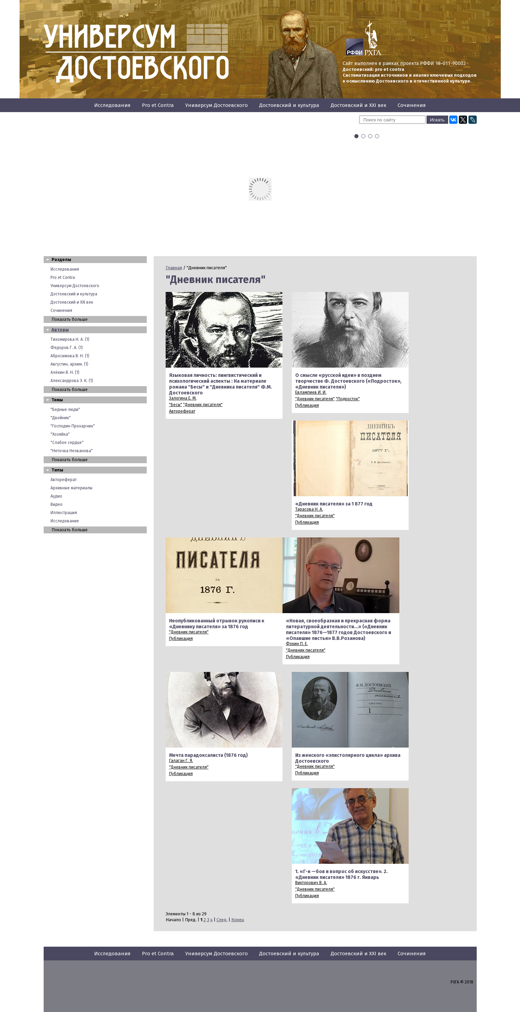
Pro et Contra (158, 105)
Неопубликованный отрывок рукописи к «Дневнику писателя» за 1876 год (216, 624)
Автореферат (64, 479)
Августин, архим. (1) (69, 364)
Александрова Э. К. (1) (72, 380)
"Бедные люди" (65, 409)
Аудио (56, 496)
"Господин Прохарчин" (73, 426)
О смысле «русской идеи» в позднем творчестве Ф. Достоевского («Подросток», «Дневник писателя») (348, 381)
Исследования (112, 105)
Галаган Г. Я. (181, 760)
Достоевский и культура (289, 105)
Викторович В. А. (311, 882)
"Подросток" (348, 398)
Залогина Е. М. (183, 398)
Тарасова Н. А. (309, 509)
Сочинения (412, 105)
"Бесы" (175, 404)
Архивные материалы (71, 488)
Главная (174, 267)
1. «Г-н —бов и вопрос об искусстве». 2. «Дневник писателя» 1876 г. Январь (341, 874)
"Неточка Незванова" (72, 450)
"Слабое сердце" (67, 442)
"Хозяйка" (60, 434)
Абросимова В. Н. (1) (70, 355)
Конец (237, 919)
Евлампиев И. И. (311, 392)
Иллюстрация (64, 512)
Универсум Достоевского (216, 105)
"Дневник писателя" (203, 404)
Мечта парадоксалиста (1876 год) (208, 755)
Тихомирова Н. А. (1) (70, 339)
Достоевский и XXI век (358, 105)
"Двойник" (61, 417)
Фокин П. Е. (297, 643)
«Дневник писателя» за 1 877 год (334, 504)
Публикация (307, 405)
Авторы (60, 329)
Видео (57, 504)
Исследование (65, 521)
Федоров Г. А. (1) (67, 347)
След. (222, 919)
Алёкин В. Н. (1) (65, 372)
